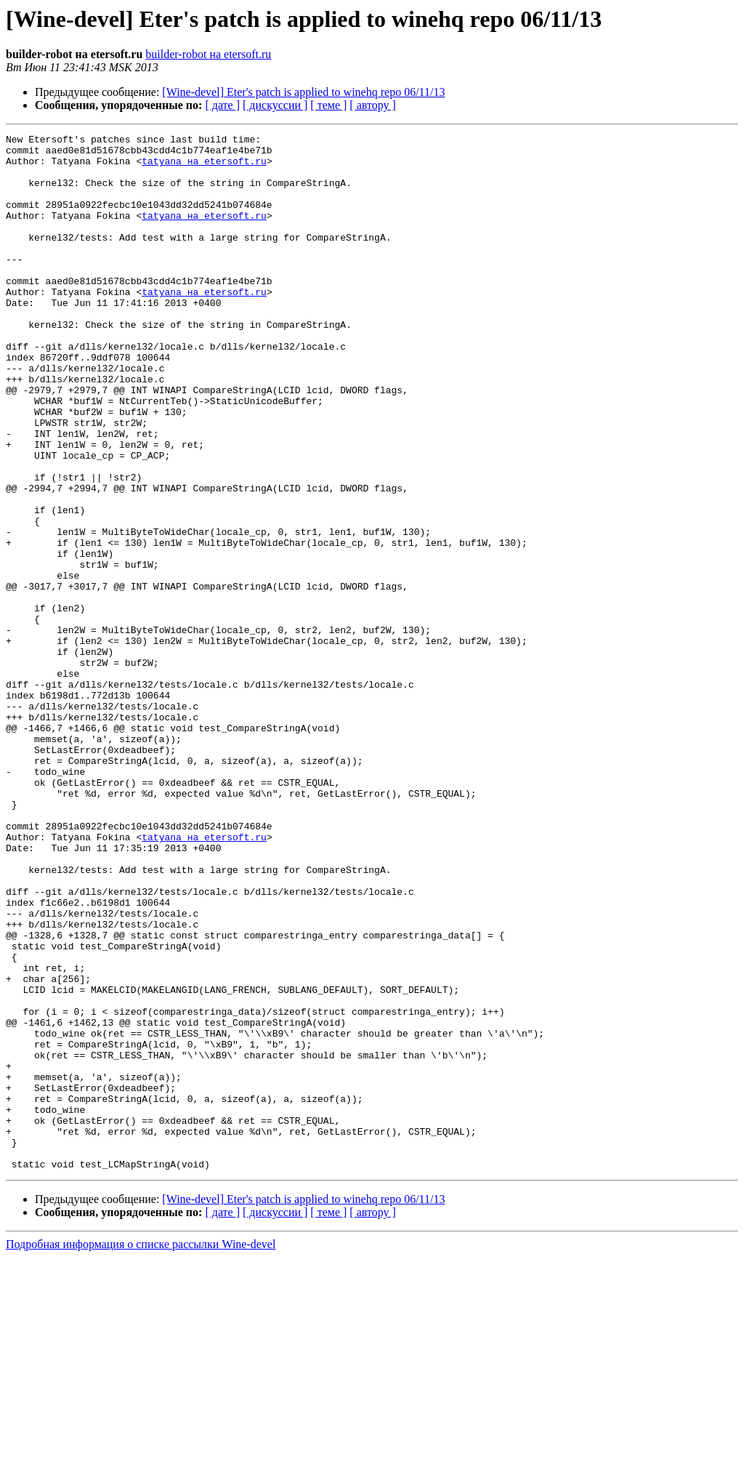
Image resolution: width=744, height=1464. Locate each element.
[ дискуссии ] (275, 105)
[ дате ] (222, 105)
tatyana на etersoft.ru (204, 167)
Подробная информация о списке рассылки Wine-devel (140, 1451)
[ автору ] (372, 105)
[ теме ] (328, 105)
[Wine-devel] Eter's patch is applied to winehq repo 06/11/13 (303, 92)
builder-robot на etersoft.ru (208, 54)
